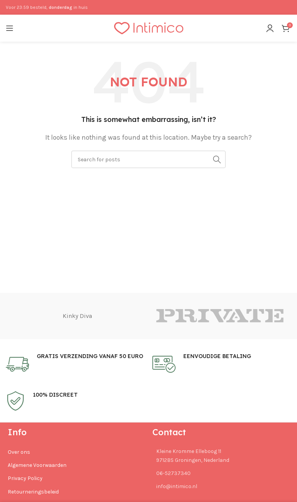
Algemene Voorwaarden (37, 465)
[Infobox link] (75, 364)
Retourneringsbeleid (33, 491)
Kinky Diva (77, 315)
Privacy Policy (25, 478)
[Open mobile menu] (9, 28)
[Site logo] (148, 27)
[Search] (148, 159)
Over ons (19, 452)
